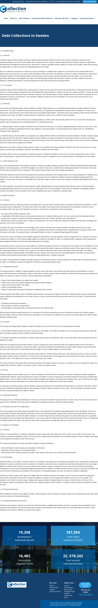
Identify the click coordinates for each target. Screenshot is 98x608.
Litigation (74, 18)
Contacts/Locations (87, 18)
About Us (13, 18)
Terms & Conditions (65, 603)
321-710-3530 (50, 1)
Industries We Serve (62, 18)
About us (52, 585)
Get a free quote (85, 585)
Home (6, 18)
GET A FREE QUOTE (89, 1)
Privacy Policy (54, 603)
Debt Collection (24, 18)
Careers (66, 585)
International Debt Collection (42, 18)
